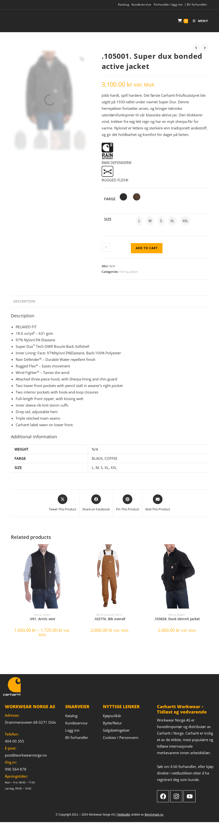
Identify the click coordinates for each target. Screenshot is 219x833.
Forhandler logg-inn (168, 4)
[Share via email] (157, 503)
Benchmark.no (154, 814)
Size (107, 219)
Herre (123, 271)
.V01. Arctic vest (42, 619)
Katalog (123, 4)
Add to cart (147, 248)
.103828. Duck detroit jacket (177, 619)
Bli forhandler (197, 4)
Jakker (133, 271)
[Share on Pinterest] (127, 503)
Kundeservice (141, 4)
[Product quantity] (106, 247)
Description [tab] (24, 301)
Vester (46, 615)
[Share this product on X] (62, 503)
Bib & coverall (105, 615)
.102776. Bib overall (109, 619)
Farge (109, 198)
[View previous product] (196, 47)
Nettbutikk (123, 814)
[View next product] (204, 47)
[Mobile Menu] (198, 21)
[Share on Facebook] (96, 503)
